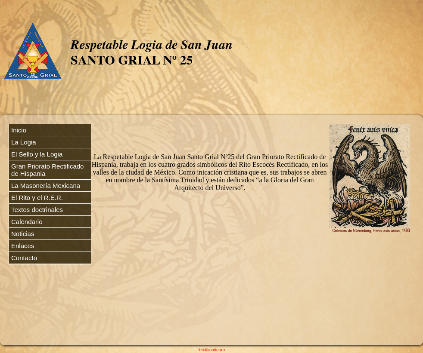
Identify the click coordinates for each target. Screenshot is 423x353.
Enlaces (22, 245)
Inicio (18, 130)
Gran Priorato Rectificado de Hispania (47, 170)
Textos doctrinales (37, 209)
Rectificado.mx (211, 349)
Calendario (27, 221)
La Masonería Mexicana (45, 185)
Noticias (22, 233)
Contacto (24, 257)
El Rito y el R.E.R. (37, 197)
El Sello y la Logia (36, 154)
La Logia (23, 142)
